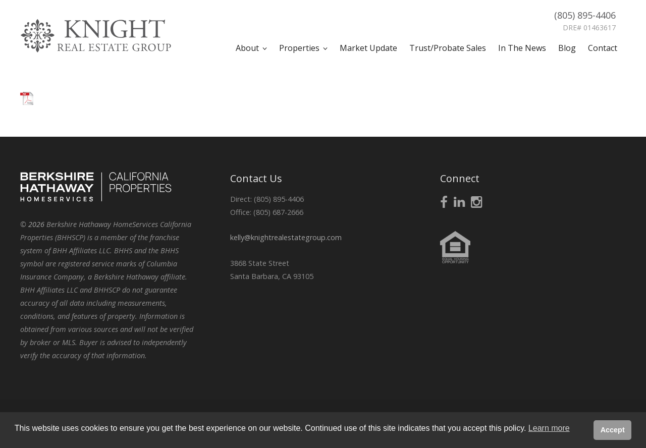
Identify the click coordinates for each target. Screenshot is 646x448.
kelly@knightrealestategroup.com (286, 237)
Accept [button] (613, 430)
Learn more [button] (549, 428)
